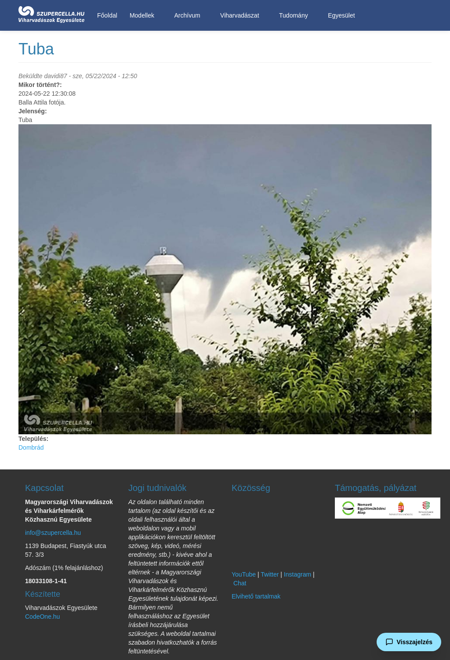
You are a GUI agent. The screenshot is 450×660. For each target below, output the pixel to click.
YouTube (244, 574)
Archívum (188, 15)
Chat (240, 583)
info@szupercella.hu (53, 532)
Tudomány (295, 15)
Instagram (297, 574)
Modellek (143, 15)
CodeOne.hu (42, 616)
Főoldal (107, 15)
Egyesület (343, 15)
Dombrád (31, 447)
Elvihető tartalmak (256, 596)
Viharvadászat (241, 15)
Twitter (270, 574)
